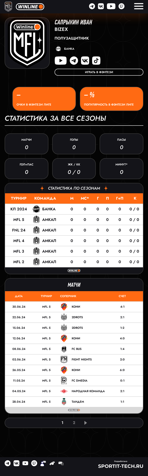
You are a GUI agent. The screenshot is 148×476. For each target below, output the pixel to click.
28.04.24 (18, 402)
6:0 (122, 370)
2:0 (122, 359)
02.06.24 (18, 359)
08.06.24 (18, 349)
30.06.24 (18, 307)
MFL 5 (18, 219)
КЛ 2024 (18, 209)
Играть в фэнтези (99, 72)
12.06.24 (19, 338)
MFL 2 (18, 262)
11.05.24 (19, 380)
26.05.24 (18, 370)
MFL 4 (18, 241)
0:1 (122, 380)
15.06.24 (19, 328)
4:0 (122, 338)
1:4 (122, 349)
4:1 (122, 307)
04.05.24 (18, 391)
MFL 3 (18, 251)
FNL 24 (18, 230)
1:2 (122, 328)
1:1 (122, 402)
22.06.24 (18, 317)
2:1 (122, 317)
